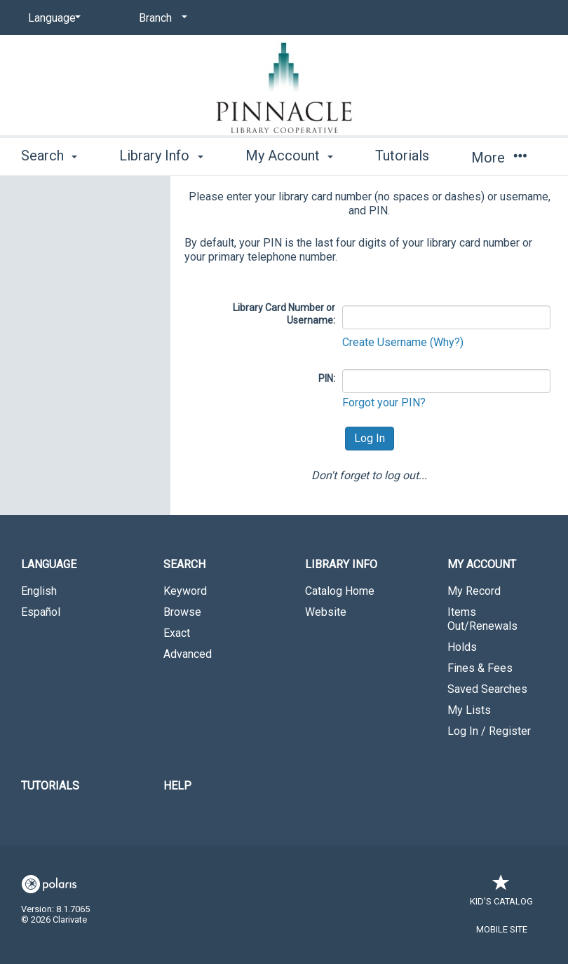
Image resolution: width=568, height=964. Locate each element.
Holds (462, 647)
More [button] (499, 157)
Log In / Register (489, 731)
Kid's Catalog (501, 894)
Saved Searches (487, 689)
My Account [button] (289, 155)
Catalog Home (339, 591)
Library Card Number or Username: (284, 314)
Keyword (185, 591)
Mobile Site (501, 929)
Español (40, 612)
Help (177, 785)
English (39, 591)
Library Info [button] (161, 155)
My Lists (469, 710)
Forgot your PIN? (384, 402)
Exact (176, 633)
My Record (474, 591)
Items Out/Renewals (482, 619)
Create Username (386, 342)
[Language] (52, 18)
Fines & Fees (480, 668)
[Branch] (160, 18)
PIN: (326, 378)
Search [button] (49, 155)
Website (325, 612)
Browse (182, 612)
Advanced (187, 654)
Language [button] (48, 564)
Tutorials (402, 155)
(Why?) (447, 342)
